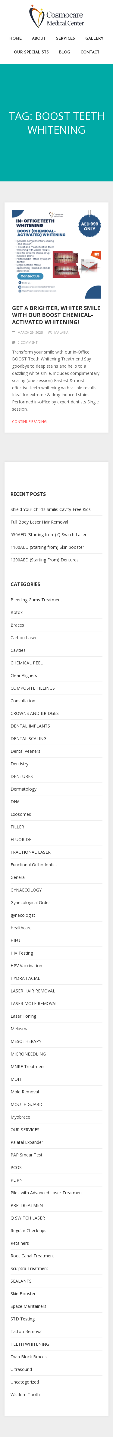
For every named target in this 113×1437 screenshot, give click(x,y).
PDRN (17, 1180)
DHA (15, 801)
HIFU (15, 940)
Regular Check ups (28, 1230)
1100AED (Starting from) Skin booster (47, 547)
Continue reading (29, 421)
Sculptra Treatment (29, 1268)
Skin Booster (23, 1293)
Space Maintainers (28, 1306)
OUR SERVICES (25, 1129)
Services (65, 39)
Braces (17, 625)
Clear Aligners (24, 675)
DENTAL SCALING (28, 738)
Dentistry (19, 764)
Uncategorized (25, 1382)
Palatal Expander (27, 1142)
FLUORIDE (21, 839)
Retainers (20, 1243)
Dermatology (23, 789)
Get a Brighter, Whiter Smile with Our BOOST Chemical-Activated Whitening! (56, 315)
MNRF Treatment (28, 1066)
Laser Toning (23, 1016)
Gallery (94, 39)
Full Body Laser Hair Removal (39, 522)
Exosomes (21, 814)
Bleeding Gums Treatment (36, 600)
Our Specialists (31, 52)
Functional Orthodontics (34, 864)
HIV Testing (22, 953)
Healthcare (21, 928)
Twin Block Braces (29, 1357)
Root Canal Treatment (32, 1256)
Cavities (18, 650)
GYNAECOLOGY (26, 890)
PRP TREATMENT (28, 1205)
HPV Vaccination (26, 965)
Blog (64, 52)
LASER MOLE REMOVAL (34, 1003)
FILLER (17, 827)
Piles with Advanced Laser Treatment (47, 1192)
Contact (89, 52)
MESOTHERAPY (26, 1041)
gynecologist (23, 915)
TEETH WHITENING (30, 1344)
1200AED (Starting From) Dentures (45, 560)
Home (15, 39)
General (18, 877)
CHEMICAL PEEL (27, 663)
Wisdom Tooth (25, 1394)
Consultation (23, 700)
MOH (16, 1079)
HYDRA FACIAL (25, 978)
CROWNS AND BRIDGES (35, 713)
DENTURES (22, 776)
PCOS (16, 1167)
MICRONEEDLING (28, 1054)
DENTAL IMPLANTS (30, 726)
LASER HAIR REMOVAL (33, 991)
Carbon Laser (24, 637)
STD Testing (23, 1319)
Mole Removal (25, 1092)
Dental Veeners (25, 751)
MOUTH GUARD (26, 1104)
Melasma (20, 1028)
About (39, 39)
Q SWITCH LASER (28, 1218)
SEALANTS (21, 1281)
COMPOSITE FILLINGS (33, 688)
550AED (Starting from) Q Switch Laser (48, 534)
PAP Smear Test (26, 1155)
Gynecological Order (30, 902)
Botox (17, 612)
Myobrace (20, 1117)
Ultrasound (21, 1369)
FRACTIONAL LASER (31, 852)
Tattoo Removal (26, 1331)
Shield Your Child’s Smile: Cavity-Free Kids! (51, 509)
